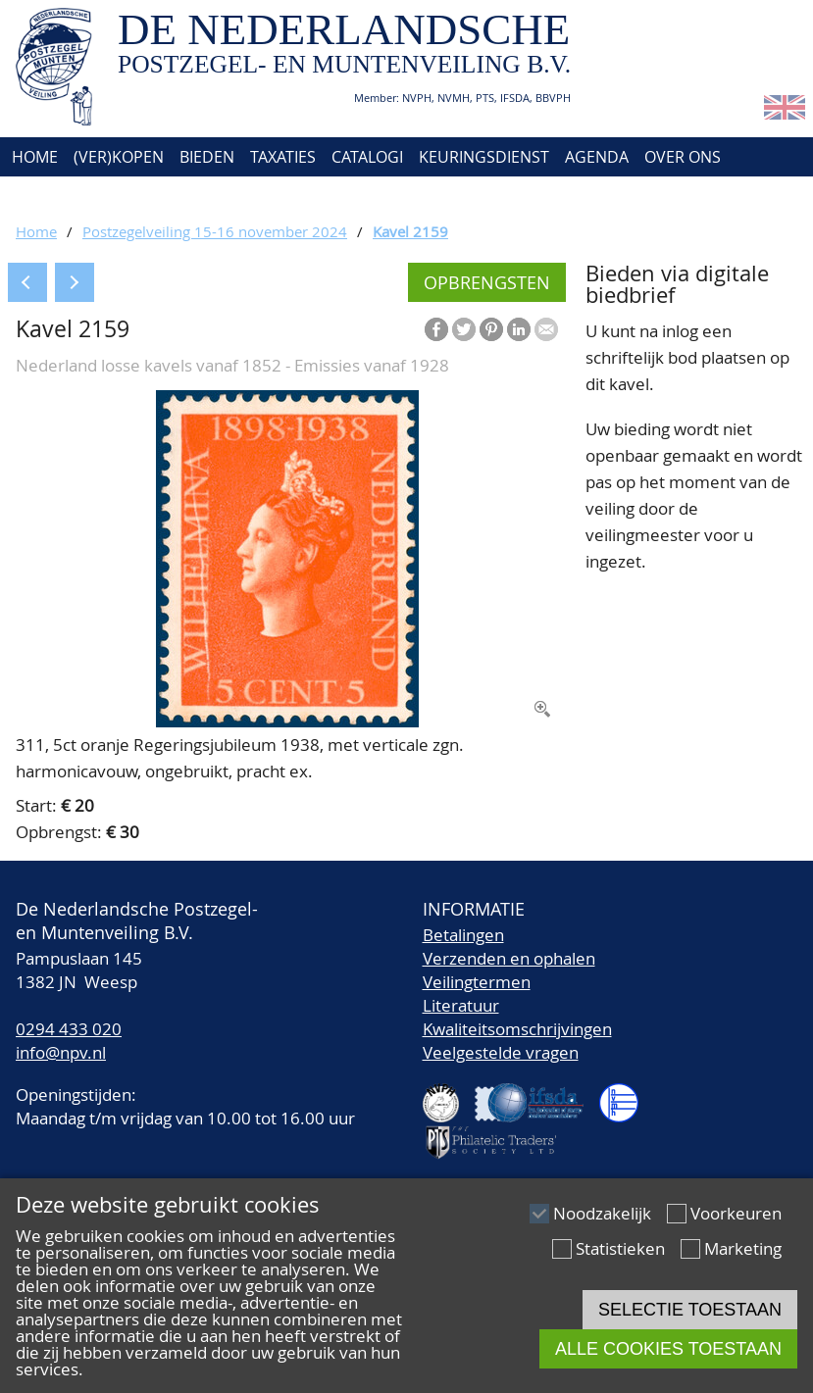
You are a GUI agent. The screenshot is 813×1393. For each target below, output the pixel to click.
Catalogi (367, 157)
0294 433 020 (69, 1029)
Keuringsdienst (484, 157)
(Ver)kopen (119, 157)
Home (33, 157)
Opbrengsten (487, 282)
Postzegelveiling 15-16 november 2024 (214, 231)
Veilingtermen (477, 981)
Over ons (682, 157)
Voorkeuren (736, 1213)
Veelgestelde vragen (501, 1052)
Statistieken (620, 1248)
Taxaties (283, 157)
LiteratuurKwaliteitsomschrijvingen (517, 1017)
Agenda (597, 157)
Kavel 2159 (410, 231)
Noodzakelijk (602, 1213)
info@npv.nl (61, 1052)
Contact (42, 196)
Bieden (206, 157)
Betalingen (463, 934)
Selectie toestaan (690, 1309)
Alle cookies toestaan (668, 1349)
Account (130, 196)
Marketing (743, 1248)
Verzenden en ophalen (509, 958)
